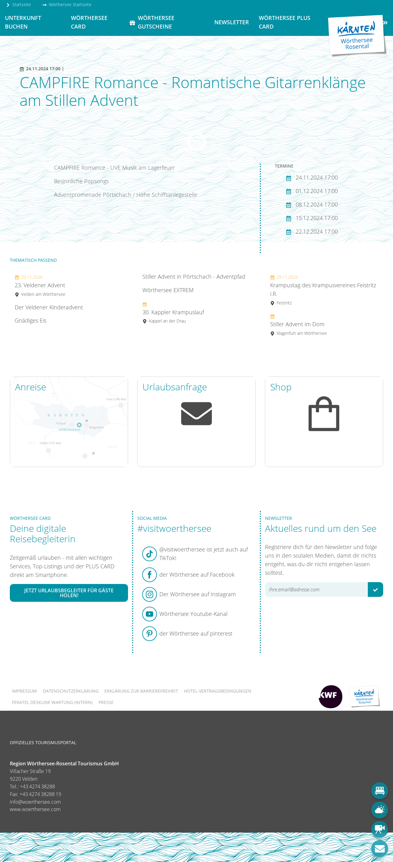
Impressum (24, 691)
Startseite (18, 4)
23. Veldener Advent (40, 285)
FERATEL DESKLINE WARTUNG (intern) (52, 702)
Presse (106, 702)
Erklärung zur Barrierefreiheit (141, 691)
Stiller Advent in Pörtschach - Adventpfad (193, 276)
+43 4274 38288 (37, 786)
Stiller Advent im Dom (298, 324)
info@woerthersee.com (35, 801)
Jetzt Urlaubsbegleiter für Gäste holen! (69, 593)
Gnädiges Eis (30, 320)
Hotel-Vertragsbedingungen (217, 691)
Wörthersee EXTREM (168, 290)
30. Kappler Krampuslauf (173, 312)
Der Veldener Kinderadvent (49, 307)
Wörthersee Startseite (66, 4)
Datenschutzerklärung (71, 691)
